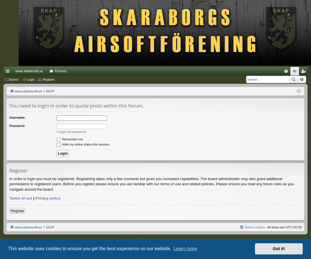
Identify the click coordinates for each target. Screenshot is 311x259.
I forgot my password (71, 132)
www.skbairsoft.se (29, 71)
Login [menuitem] (296, 72)
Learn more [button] (185, 248)
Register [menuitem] (305, 72)
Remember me (70, 139)
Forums (61, 71)
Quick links (9, 72)
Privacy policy (47, 198)
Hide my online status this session (83, 144)
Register (49, 79)
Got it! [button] (279, 248)
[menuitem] (286, 71)
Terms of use (20, 198)
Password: (17, 125)
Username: (17, 117)
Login (31, 79)
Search (14, 79)
